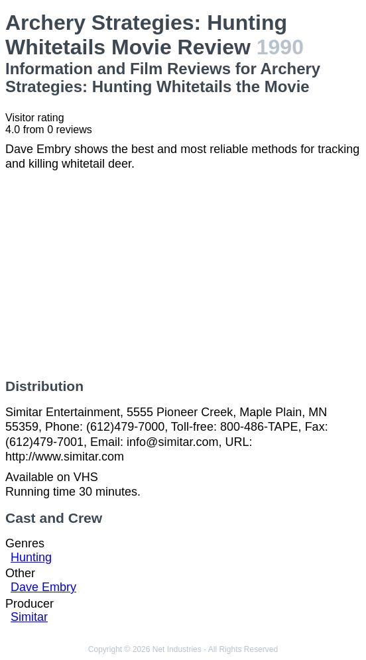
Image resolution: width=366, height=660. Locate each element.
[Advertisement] (183, 275)
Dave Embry (43, 587)
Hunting (31, 557)
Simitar (29, 617)
